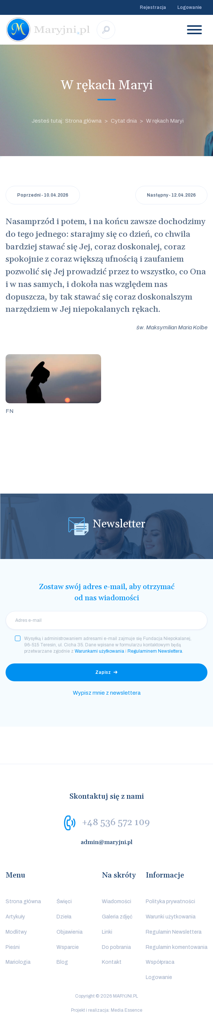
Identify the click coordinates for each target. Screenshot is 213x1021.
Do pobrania (116, 947)
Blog (62, 962)
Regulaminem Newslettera (155, 651)
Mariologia (18, 962)
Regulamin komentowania (176, 947)
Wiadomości (116, 901)
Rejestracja (153, 7)
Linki (107, 932)
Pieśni (13, 947)
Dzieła (64, 917)
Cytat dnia (124, 121)
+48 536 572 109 (116, 822)
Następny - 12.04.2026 (171, 195)
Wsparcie (68, 947)
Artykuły (15, 917)
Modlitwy (16, 932)
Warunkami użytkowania (99, 651)
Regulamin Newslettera (173, 932)
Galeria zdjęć (117, 917)
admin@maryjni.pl (107, 842)
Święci (64, 901)
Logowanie (189, 7)
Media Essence (126, 1010)
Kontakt (112, 962)
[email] (106, 620)
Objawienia (70, 932)
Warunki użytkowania (171, 917)
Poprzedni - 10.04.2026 (42, 195)
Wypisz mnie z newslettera (107, 693)
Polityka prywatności (170, 901)
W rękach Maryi (165, 121)
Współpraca (160, 962)
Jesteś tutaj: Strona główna (66, 121)
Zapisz (103, 672)
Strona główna (23, 901)
